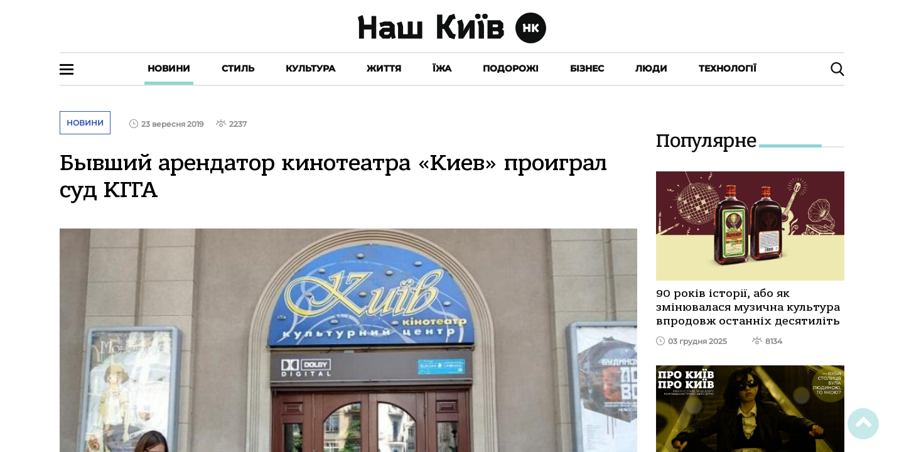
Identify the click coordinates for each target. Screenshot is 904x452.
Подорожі (511, 68)
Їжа (442, 68)
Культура (310, 68)
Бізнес (587, 68)
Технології (727, 68)
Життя (384, 68)
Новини (169, 68)
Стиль (238, 68)
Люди (651, 68)
